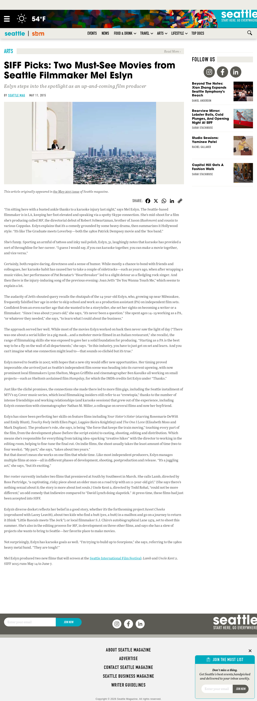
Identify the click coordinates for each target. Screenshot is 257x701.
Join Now (68, 622)
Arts (160, 33)
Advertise (128, 658)
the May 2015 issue (66, 191)
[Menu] (7, 19)
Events (92, 33)
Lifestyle (177, 33)
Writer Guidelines (128, 685)
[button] (135, 33)
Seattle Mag (16, 95)
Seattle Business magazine (128, 676)
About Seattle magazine (128, 650)
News (105, 33)
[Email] (30, 622)
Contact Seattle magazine (128, 667)
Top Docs (198, 33)
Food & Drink (123, 33)
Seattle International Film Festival (115, 559)
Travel (144, 33)
